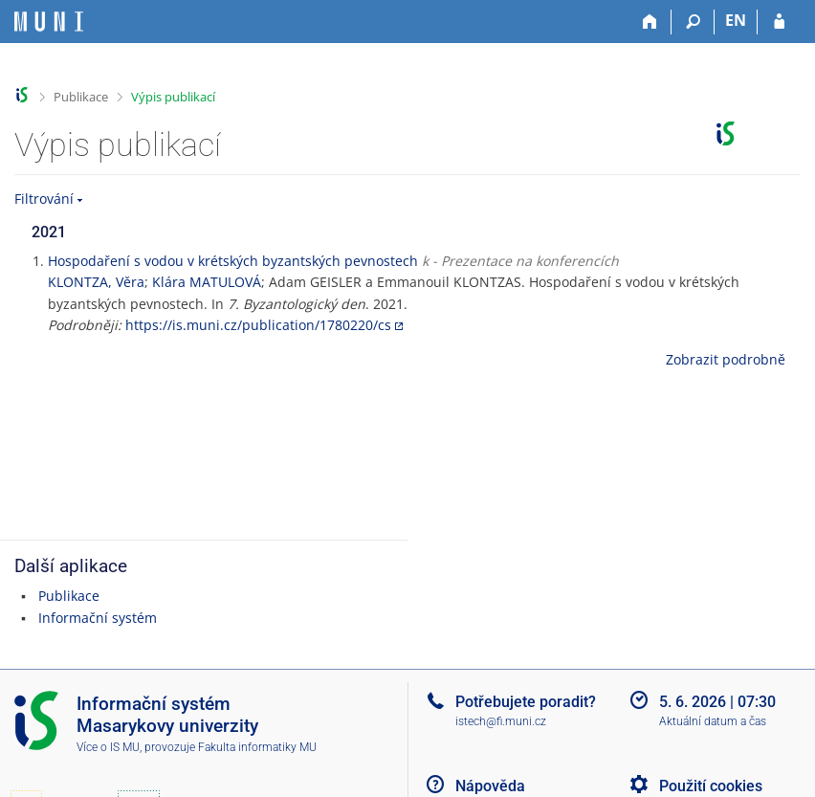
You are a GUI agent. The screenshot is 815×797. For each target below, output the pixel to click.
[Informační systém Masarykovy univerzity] (48, 21)
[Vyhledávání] (693, 22)
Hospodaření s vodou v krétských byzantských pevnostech (233, 261)
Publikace (81, 96)
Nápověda (490, 786)
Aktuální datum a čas (712, 721)
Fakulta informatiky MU (257, 747)
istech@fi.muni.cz (500, 721)
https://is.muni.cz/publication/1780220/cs (258, 325)
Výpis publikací (173, 96)
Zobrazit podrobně (725, 359)
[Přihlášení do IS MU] (779, 22)
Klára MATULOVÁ (206, 282)
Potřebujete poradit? (525, 702)
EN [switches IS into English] (735, 20)
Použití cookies (710, 786)
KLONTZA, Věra (96, 282)
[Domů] (650, 22)
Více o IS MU (108, 747)
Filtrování (44, 198)
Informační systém (97, 618)
